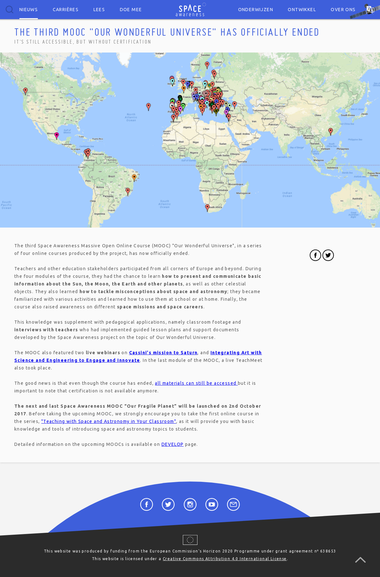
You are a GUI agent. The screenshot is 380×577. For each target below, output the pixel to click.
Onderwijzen (255, 9)
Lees (99, 9)
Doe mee (131, 9)
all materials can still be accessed (196, 383)
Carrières (66, 9)
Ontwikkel (302, 9)
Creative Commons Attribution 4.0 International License (225, 559)
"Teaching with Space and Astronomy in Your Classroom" (108, 421)
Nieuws (28, 9)
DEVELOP (173, 444)
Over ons (343, 9)
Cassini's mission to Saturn (163, 352)
